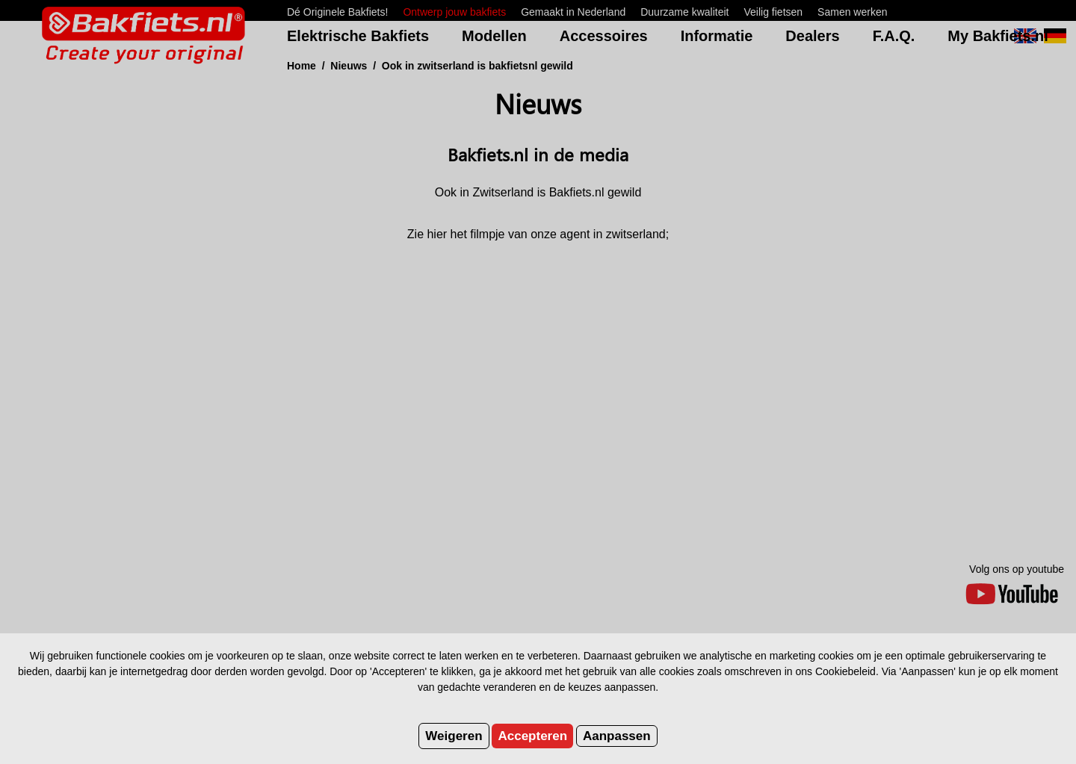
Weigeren (453, 736)
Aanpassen (617, 736)
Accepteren (532, 736)
